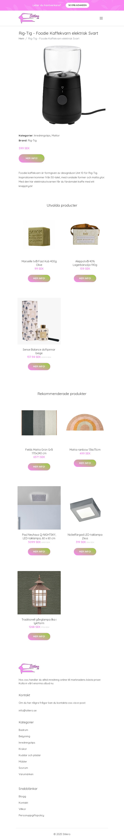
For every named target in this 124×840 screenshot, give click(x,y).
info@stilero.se (28, 710)
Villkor (22, 809)
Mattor (56, 135)
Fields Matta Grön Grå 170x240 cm (39, 451)
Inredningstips (42, 135)
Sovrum (23, 767)
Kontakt (23, 802)
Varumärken (26, 774)
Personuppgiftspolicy (31, 815)
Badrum (23, 730)
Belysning (24, 736)
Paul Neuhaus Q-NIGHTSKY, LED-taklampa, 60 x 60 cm (39, 536)
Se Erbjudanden (77, 5)
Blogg (22, 796)
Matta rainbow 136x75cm (85, 449)
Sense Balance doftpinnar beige (39, 351)
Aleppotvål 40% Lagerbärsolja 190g (85, 263)
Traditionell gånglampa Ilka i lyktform (39, 621)
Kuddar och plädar (30, 755)
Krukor (23, 749)
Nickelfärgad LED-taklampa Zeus (85, 536)
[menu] (101, 18)
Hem (21, 38)
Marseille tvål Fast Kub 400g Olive (39, 263)
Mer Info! (32, 158)
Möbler (23, 761)
